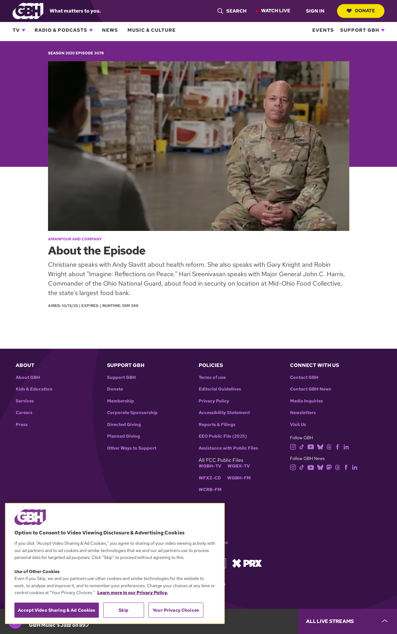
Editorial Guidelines (220, 389)
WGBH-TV (210, 466)
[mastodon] (329, 467)
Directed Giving (124, 424)
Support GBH (359, 30)
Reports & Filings (217, 424)
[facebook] (337, 446)
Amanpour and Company (75, 239)
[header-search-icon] (231, 11)
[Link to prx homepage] (247, 563)
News (110, 30)
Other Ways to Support (131, 448)
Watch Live (275, 11)
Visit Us (298, 424)
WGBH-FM (239, 478)
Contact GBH (304, 377)
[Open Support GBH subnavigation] (382, 30)
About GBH (28, 377)
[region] (115, 563)
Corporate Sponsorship (132, 412)
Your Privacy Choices (176, 610)
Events (323, 30)
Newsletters (303, 412)
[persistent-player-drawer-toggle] (347, 621)
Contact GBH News (310, 389)
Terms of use (212, 377)
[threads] (329, 446)
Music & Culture (151, 30)
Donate (360, 11)
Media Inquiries (306, 401)
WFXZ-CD (210, 478)
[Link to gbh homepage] (28, 10)
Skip (123, 610)
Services (25, 401)
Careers (24, 412)
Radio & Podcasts (61, 30)
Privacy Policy (214, 401)
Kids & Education (34, 389)
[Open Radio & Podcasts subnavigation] (91, 30)
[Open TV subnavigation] (23, 30)
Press (22, 424)
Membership (120, 401)
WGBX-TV (239, 466)
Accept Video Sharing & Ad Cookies (56, 610)
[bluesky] (320, 446)
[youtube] (311, 446)
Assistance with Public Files (228, 448)
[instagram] (293, 446)
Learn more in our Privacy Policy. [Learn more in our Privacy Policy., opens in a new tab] (132, 592)
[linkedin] (346, 446)
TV (16, 30)
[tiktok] (301, 446)
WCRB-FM (210, 489)
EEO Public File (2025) (223, 436)
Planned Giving (123, 436)
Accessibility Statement (224, 412)
